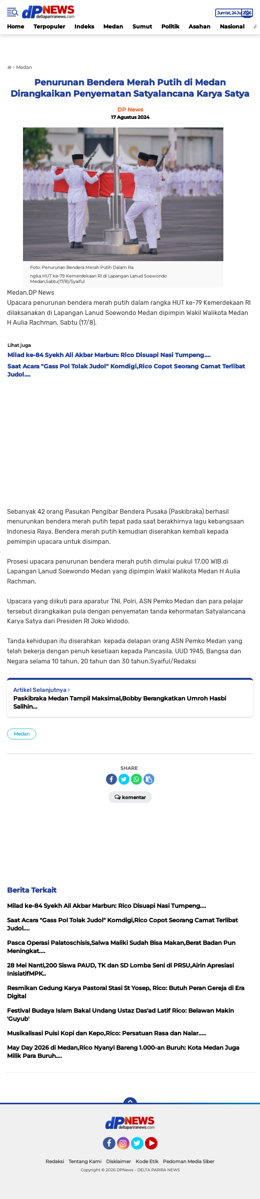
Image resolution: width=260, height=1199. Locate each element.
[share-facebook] (111, 779)
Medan (113, 26)
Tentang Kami (85, 1161)
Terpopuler (49, 26)
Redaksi (55, 1161)
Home (15, 26)
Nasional (232, 26)
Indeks (84, 26)
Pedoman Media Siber (188, 1161)
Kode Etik (147, 1161)
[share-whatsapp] (136, 779)
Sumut (142, 26)
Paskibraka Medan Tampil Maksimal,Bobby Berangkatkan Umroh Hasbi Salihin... (119, 702)
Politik (170, 26)
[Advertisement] (130, 440)
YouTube (156, 1147)
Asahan (199, 26)
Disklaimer (118, 1161)
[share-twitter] (124, 779)
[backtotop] (130, 1104)
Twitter (140, 1147)
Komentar (130, 796)
